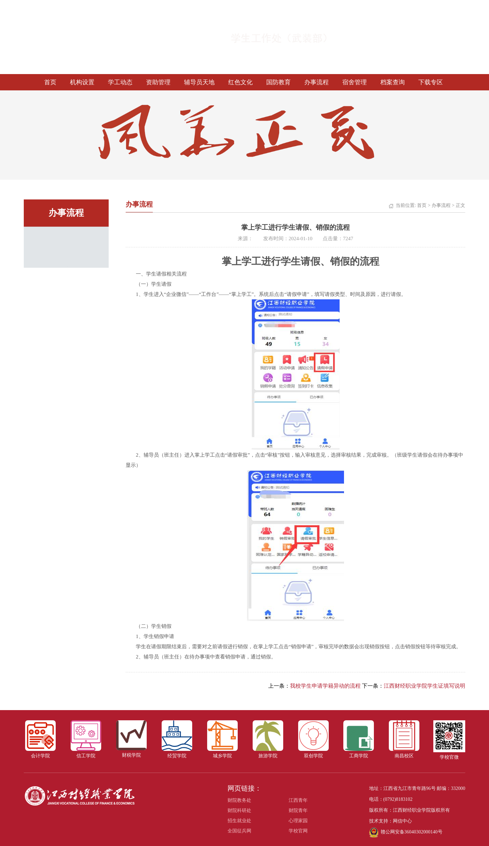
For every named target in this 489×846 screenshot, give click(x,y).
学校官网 (298, 830)
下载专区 (430, 82)
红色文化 (240, 82)
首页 (50, 82)
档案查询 (392, 82)
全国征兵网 (239, 830)
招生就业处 (239, 820)
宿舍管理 (354, 82)
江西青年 (298, 800)
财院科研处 (239, 810)
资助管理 (158, 82)
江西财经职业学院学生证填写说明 (424, 686)
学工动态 (120, 82)
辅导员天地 (199, 82)
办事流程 (316, 82)
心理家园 (298, 820)
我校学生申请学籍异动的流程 (325, 686)
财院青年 (298, 810)
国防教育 (278, 82)
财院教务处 (239, 800)
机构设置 (82, 82)
